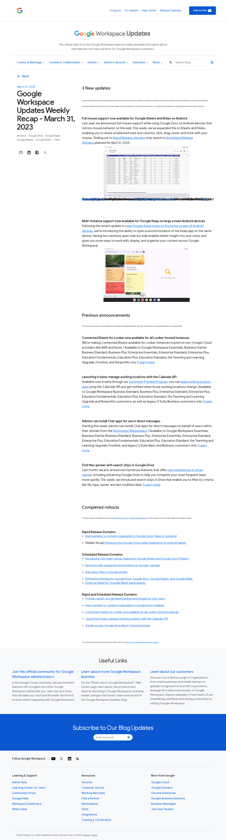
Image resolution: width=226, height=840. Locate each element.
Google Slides (44, 139)
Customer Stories (93, 787)
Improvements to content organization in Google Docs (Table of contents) (131, 536)
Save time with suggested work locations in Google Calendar (122, 565)
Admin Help (19, 782)
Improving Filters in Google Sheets (106, 572)
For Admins (131, 10)
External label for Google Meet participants (115, 583)
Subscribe (202, 11)
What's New (19, 809)
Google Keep (52, 135)
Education (140, 62)
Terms (94, 835)
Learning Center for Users (29, 787)
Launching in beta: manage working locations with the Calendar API (126, 619)
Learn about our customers (171, 672)
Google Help (20, 798)
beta (131, 199)
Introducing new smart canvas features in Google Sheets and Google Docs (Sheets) (137, 558)
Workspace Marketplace (130, 431)
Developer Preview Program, (148, 382)
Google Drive (35, 135)
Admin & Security (116, 62)
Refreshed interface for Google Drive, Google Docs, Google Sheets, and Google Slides (139, 579)
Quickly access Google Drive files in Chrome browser (117, 625)
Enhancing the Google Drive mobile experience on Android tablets (145, 543)
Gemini (93, 62)
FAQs (85, 809)
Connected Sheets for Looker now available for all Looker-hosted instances (132, 612)
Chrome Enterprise (163, 793)
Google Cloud (160, 782)
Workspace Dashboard (26, 804)
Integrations (89, 814)
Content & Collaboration (65, 62)
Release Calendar (170, 10)
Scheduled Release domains (154, 199)
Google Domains (161, 787)
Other (57, 139)
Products (115, 10)
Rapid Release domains (129, 138)
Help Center (149, 10)
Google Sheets (25, 139)
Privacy (87, 835)
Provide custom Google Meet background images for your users (125, 598)
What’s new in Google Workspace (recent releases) (142, 642)
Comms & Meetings (30, 62)
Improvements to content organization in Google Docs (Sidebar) (125, 605)
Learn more (90, 199)
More (157, 62)
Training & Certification (96, 820)
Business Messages (163, 804)
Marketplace (90, 804)
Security (87, 782)
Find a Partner (90, 798)
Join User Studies (162, 809)
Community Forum (24, 793)
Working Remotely (93, 793)
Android (21, 135)
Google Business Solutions (168, 798)
